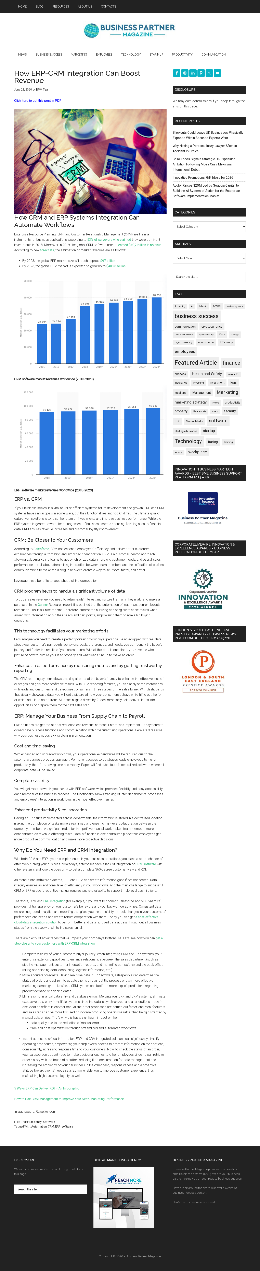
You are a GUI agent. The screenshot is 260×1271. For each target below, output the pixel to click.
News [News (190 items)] (215, 402)
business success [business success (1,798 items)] (197, 316)
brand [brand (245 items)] (217, 306)
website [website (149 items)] (178, 452)
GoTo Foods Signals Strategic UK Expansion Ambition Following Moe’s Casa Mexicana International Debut (204, 164)
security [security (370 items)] (230, 411)
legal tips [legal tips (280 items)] (180, 393)
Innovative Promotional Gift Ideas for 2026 (203, 177)
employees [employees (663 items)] (185, 351)
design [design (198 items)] (235, 334)
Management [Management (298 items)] (201, 393)
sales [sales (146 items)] (215, 411)
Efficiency (35, 1121)
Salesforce (41, 549)
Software (49, 1121)
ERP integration (54, 901)
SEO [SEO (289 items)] (177, 421)
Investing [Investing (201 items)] (198, 382)
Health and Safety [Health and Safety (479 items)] (207, 373)
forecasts (47, 250)
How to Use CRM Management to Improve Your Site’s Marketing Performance (69, 1099)
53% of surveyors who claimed (109, 240)
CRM (51, 1126)
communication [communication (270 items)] (185, 326)
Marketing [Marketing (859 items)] (227, 392)
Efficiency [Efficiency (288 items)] (226, 342)
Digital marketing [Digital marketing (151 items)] (183, 342)
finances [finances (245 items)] (180, 374)
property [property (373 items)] (181, 411)
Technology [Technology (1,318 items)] (188, 441)
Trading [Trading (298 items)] (213, 442)
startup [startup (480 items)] (209, 430)
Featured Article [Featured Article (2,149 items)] (196, 362)
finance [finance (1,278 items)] (231, 363)
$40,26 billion (116, 266)
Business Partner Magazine (130, 30)
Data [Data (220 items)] (222, 334)
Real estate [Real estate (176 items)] (199, 411)
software (68, 1126)
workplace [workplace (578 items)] (197, 452)
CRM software (145, 864)
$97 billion (107, 261)
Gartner (43, 605)
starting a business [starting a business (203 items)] (186, 431)
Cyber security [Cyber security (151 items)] (206, 334)
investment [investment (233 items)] (217, 382)
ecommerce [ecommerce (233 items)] (206, 342)
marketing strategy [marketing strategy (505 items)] (191, 402)
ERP (58, 1126)
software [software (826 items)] (218, 420)
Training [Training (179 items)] (228, 442)
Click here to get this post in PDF (37, 101)
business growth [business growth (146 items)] (234, 306)
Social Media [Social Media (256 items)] (194, 421)
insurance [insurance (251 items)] (181, 382)
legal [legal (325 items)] (233, 382)
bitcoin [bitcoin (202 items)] (203, 306)
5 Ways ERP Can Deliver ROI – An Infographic (46, 1088)
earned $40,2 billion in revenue (139, 245)
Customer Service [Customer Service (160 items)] (184, 334)
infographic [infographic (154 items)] (233, 374)
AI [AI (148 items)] (192, 306)
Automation (39, 1126)
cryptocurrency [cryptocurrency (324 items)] (212, 326)
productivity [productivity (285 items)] (232, 402)
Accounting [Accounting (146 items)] (180, 306)
